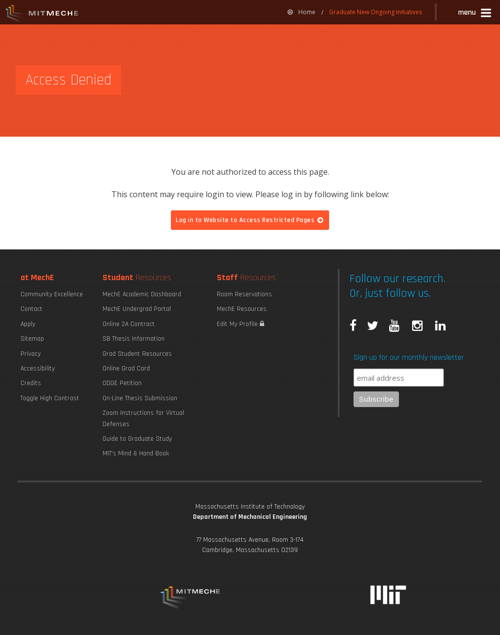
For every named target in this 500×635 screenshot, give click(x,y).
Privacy (31, 353)
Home (301, 12)
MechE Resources (242, 309)
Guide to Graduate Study (137, 438)
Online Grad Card (126, 368)
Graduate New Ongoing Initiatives (375, 12)
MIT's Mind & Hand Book (136, 453)
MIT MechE (42, 14)
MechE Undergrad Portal (137, 309)
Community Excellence (52, 294)
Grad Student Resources (137, 353)
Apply (28, 324)
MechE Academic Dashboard (142, 294)
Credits (31, 383)
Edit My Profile (240, 324)
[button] (475, 13)
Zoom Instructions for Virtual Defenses (143, 418)
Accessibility (38, 368)
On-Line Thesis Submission (140, 398)
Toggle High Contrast (50, 398)
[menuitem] (301, 12)
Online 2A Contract (129, 324)
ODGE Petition (122, 383)
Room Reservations (244, 294)
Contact (31, 309)
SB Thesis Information (134, 338)
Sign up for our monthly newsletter (409, 357)
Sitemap (32, 338)
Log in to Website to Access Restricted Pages (250, 220)
